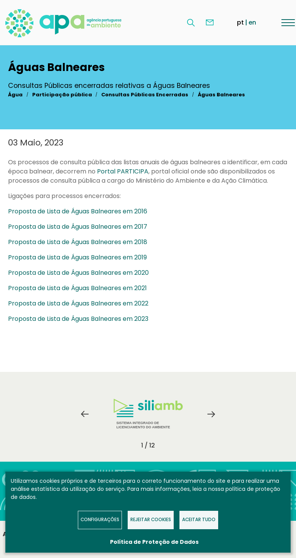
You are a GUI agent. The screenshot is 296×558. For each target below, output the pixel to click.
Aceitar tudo (198, 520)
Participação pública (62, 94)
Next (211, 414)
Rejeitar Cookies (150, 520)
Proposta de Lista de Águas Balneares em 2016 (77, 211)
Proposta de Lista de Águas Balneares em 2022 (78, 303)
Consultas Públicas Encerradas (144, 94)
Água (15, 94)
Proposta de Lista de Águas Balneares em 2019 (77, 257)
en (252, 22)
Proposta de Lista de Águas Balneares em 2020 (78, 272)
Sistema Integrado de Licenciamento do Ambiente (148, 414)
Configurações (100, 520)
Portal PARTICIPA (122, 171)
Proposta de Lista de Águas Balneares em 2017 (77, 226)
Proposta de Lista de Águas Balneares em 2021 (77, 288)
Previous (85, 414)
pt (240, 22)
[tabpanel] (148, 414)
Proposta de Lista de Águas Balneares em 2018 (77, 242)
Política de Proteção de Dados (154, 542)
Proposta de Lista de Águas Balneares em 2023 (78, 318)
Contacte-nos (210, 22)
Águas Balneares (221, 94)
